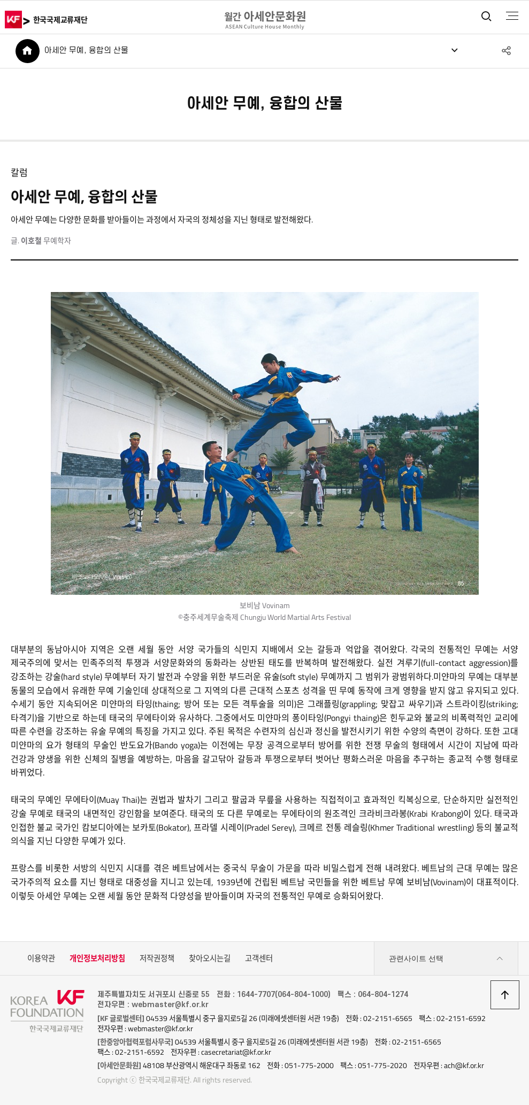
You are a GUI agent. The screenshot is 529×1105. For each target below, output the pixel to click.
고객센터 (259, 958)
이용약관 (41, 958)
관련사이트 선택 (446, 959)
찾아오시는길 (210, 958)
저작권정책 (157, 958)
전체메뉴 (512, 16)
